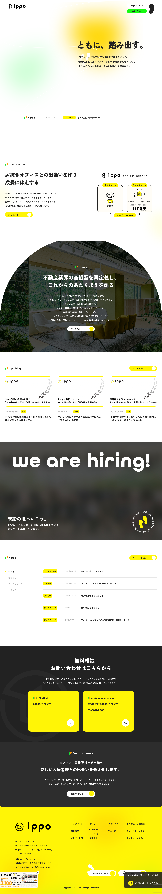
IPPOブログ (113, 823)
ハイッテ (95, 834)
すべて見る (138, 368)
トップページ (77, 823)
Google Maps (45, 849)
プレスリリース (15, 583)
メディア (12, 589)
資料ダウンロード (137, 6)
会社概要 (75, 830)
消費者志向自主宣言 (136, 823)
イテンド (95, 829)
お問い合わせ (136, 11)
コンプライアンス (135, 837)
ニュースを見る (140, 557)
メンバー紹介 (77, 837)
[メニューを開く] (151, 9)
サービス (93, 823)
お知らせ (12, 577)
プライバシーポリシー (137, 830)
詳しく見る (13, 214)
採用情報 (93, 837)
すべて (11, 571)
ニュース (112, 830)
